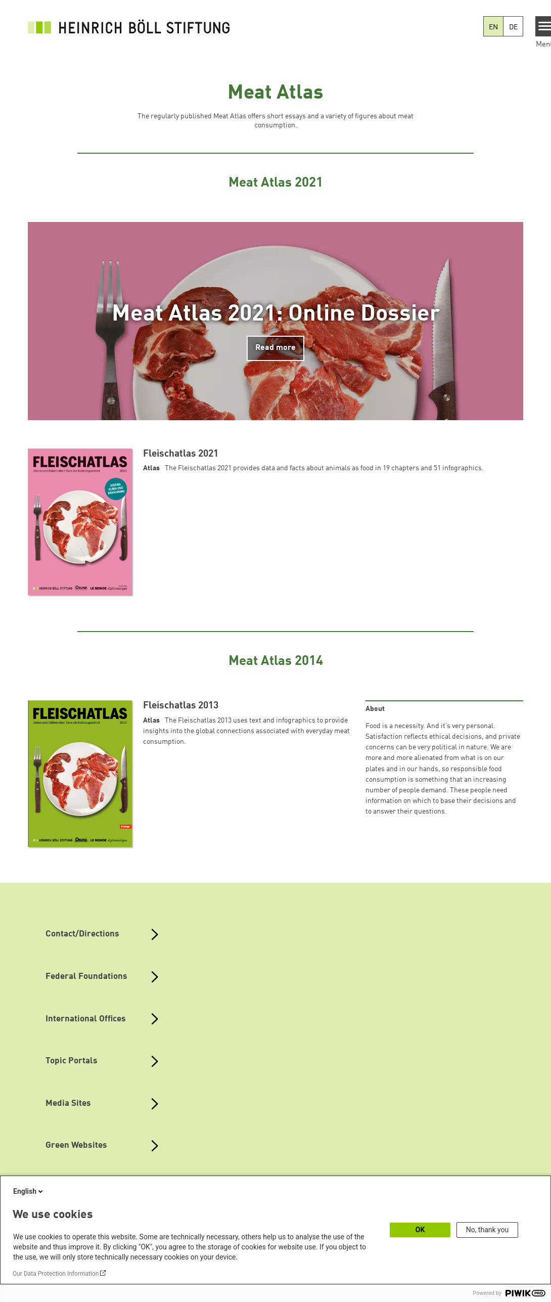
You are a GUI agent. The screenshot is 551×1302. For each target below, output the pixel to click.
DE (513, 27)
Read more (275, 348)
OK (420, 1230)
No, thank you (487, 1230)
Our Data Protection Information (56, 1273)
